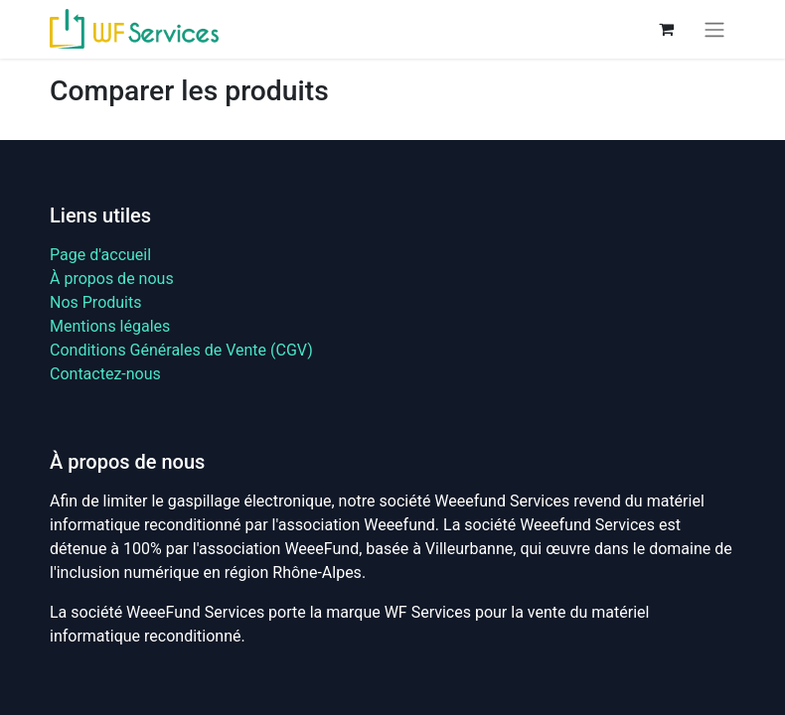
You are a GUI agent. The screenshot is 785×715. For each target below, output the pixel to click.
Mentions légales (110, 326)
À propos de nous (112, 278)
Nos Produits (95, 302)
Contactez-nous (105, 373)
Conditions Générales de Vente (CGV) (181, 350)
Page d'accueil (100, 254)
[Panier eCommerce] (666, 29)
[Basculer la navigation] (714, 29)
